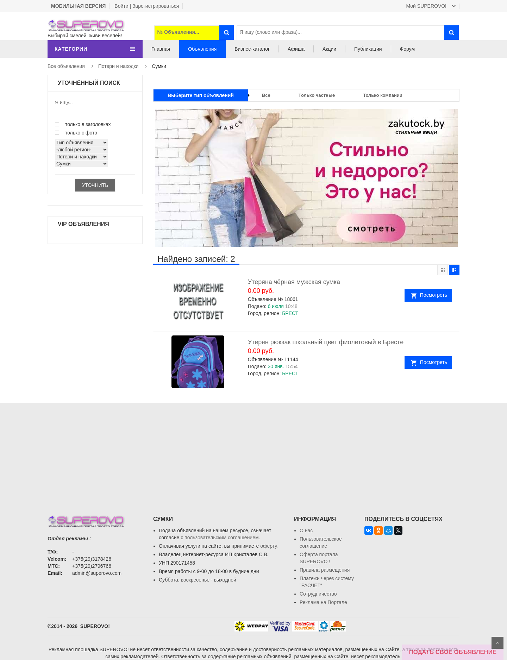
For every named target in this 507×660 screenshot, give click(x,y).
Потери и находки (118, 66)
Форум (407, 49)
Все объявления (66, 66)
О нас (306, 530)
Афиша (296, 49)
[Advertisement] (253, 452)
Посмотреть (434, 295)
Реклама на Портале (323, 602)
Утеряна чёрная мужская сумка (294, 281)
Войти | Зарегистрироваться (146, 6)
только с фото (76, 133)
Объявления (202, 49)
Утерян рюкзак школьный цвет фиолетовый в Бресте (325, 342)
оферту (268, 546)
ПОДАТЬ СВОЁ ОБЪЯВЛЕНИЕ (452, 652)
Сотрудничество (318, 594)
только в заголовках (83, 124)
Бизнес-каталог (252, 49)
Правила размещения (325, 570)
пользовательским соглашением (221, 537)
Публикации (368, 49)
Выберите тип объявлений (201, 95)
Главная (160, 49)
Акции (329, 49)
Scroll (497, 643)
